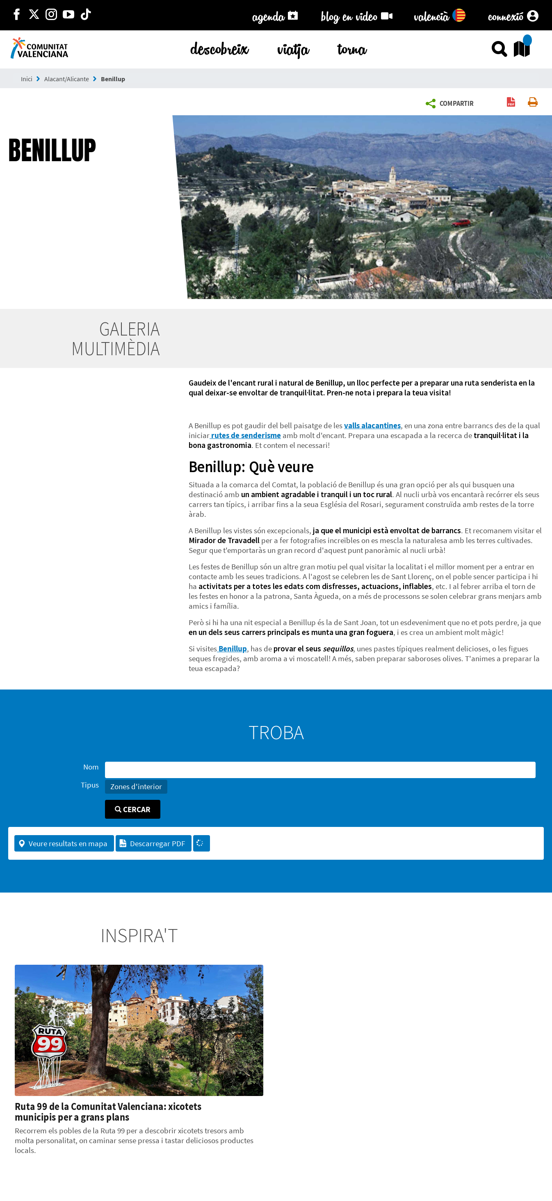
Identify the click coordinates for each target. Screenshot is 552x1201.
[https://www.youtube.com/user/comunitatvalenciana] (68, 15)
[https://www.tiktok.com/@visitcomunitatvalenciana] (85, 15)
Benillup (113, 79)
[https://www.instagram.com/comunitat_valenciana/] (51, 15)
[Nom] (320, 770)
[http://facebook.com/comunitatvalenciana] (17, 15)
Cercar (133, 809)
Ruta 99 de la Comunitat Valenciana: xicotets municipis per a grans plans (108, 1111)
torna (352, 47)
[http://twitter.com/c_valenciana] (34, 15)
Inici (26, 79)
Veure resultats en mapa (62, 843)
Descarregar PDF (152, 843)
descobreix (219, 47)
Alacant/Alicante (66, 79)
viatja (293, 47)
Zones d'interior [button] (136, 786)
